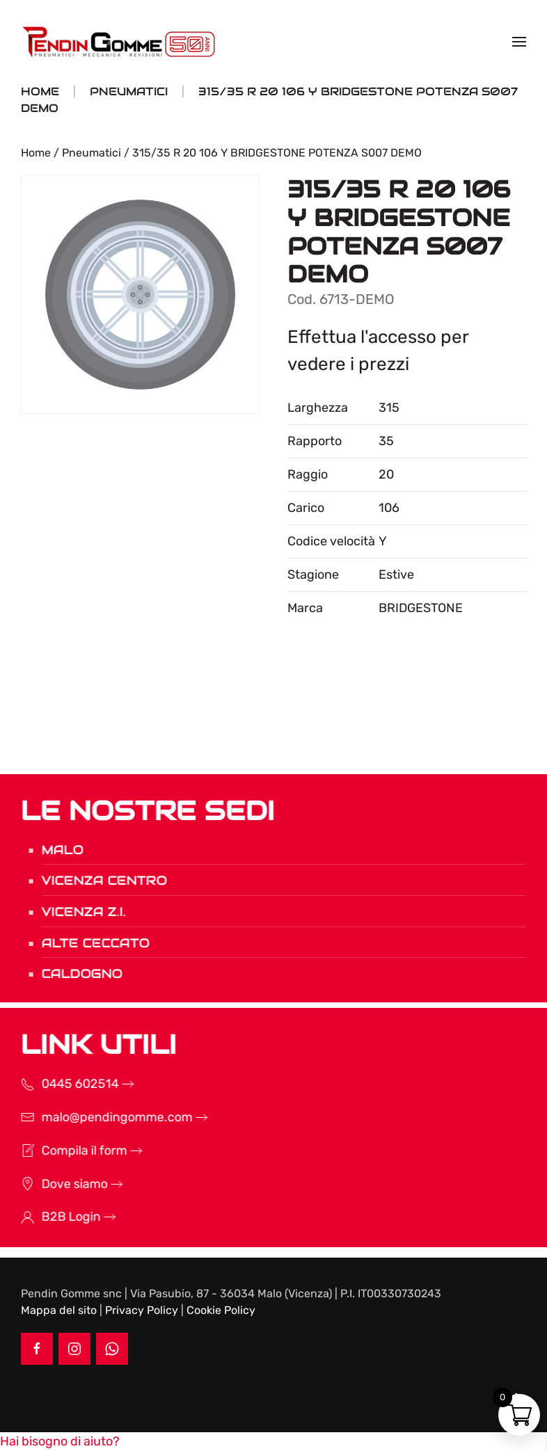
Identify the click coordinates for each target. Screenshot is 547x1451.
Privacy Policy (141, 1310)
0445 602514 (60, 1083)
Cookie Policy (221, 1310)
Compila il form (64, 1150)
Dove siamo (54, 1184)
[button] (519, 41)
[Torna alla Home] (120, 41)
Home (36, 152)
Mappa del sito (59, 1310)
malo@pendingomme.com (97, 1117)
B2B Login (51, 1216)
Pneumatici (91, 152)
